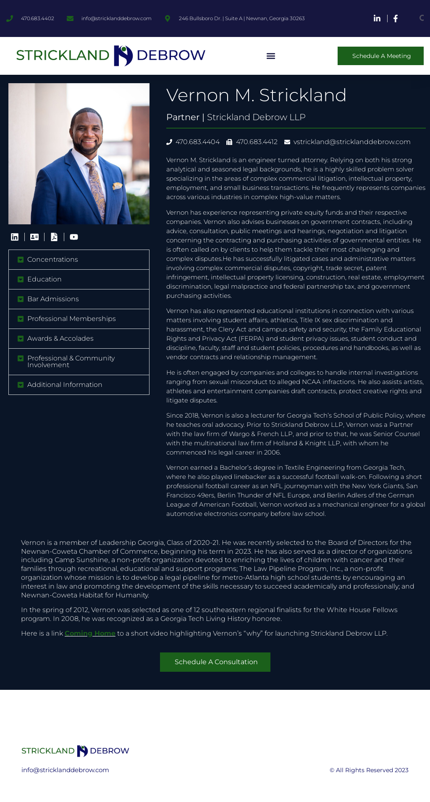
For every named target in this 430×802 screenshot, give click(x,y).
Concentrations (52, 259)
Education (44, 279)
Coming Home (90, 633)
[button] (271, 56)
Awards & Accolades (60, 338)
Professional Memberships (71, 319)
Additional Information (64, 385)
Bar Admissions (53, 299)
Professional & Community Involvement (71, 361)
